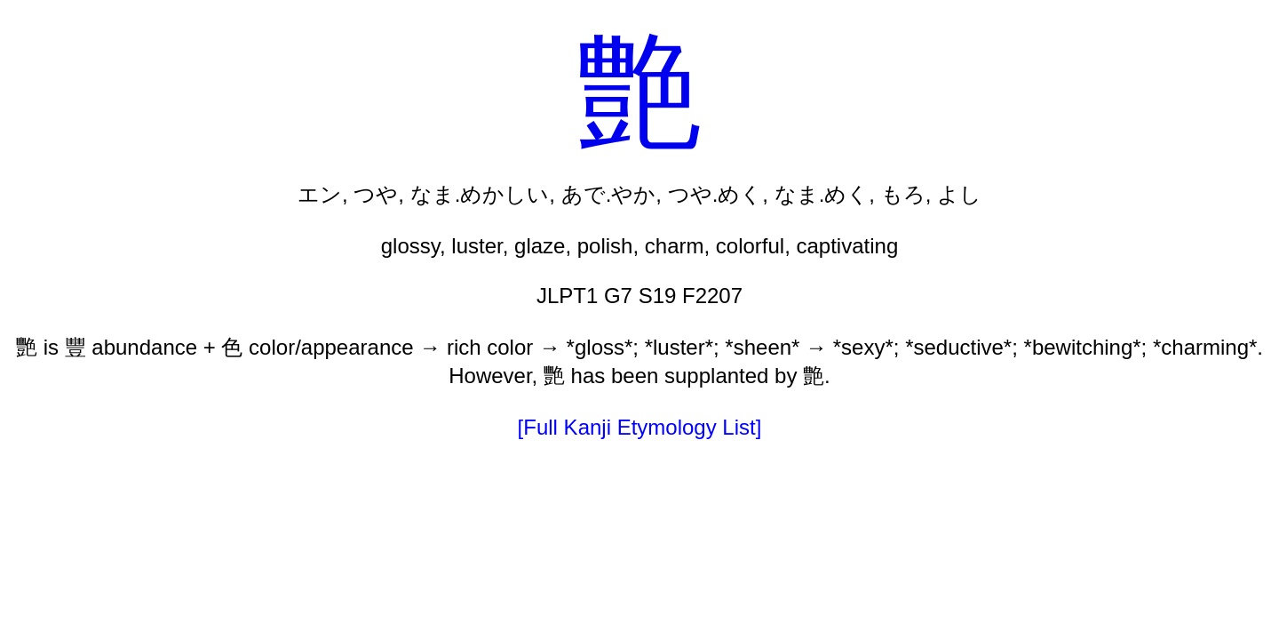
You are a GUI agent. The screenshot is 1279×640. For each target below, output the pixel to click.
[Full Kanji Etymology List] (640, 427)
